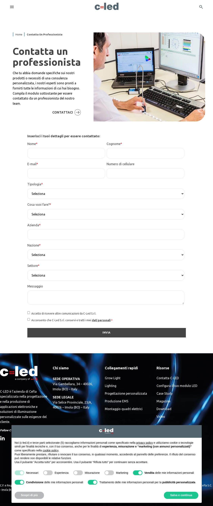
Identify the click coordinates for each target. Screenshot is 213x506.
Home (18, 34)
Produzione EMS (116, 401)
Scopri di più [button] (29, 495)
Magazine (163, 401)
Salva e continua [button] (181, 495)
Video (161, 416)
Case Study (165, 393)
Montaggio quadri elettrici (123, 409)
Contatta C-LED (168, 378)
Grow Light (112, 378)
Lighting (110, 386)
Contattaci (74, 107)
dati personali (101, 320)
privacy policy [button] (144, 442)
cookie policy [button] (50, 450)
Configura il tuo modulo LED (177, 386)
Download (164, 409)
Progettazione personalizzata (126, 393)
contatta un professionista (44, 34)
